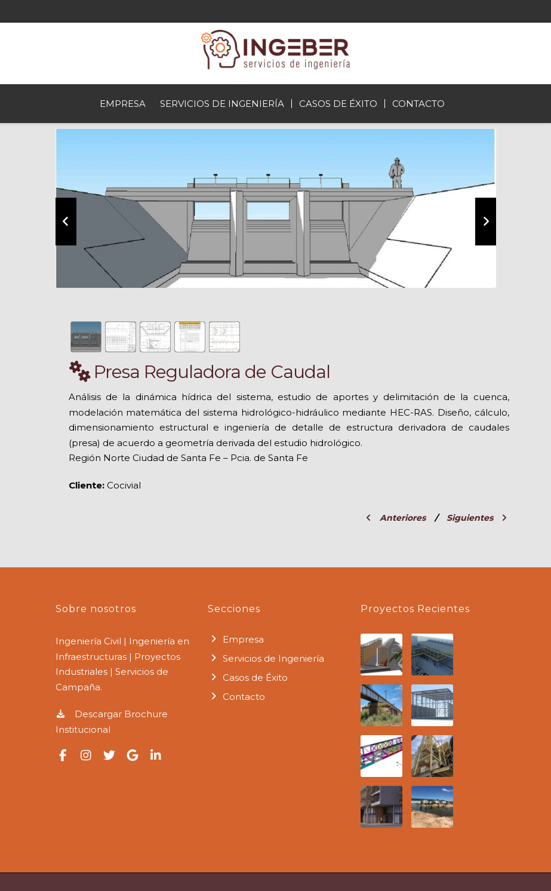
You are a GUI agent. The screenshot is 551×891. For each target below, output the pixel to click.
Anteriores (396, 517)
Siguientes (476, 517)
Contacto (418, 103)
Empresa (123, 103)
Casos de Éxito (338, 103)
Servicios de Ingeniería (222, 103)
